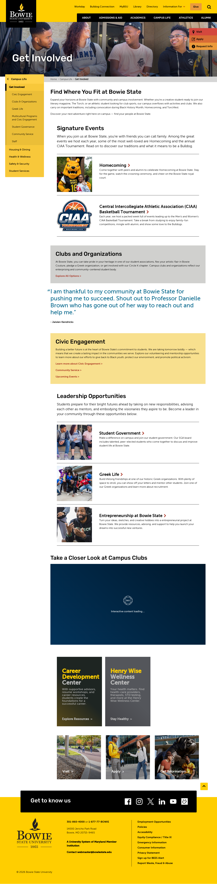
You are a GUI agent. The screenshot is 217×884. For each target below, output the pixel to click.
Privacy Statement (149, 853)
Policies (142, 827)
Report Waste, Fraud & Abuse (155, 863)
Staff (14, 141)
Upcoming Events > (67, 377)
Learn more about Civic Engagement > (79, 364)
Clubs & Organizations (24, 102)
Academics (137, 17)
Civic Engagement (22, 94)
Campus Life (162, 17)
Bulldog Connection (102, 6)
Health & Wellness (20, 157)
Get (175, 772)
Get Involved (17, 87)
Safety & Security (19, 164)
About (86, 17)
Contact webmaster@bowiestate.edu (89, 852)
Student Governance (23, 127)
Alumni (206, 17)
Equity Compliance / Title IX (155, 837)
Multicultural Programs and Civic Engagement (24, 118)
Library (137, 6)
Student (122, 433)
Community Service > (68, 370)
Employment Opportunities (154, 822)
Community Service (22, 134)
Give (196, 6)
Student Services (19, 171)
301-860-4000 (76, 822)
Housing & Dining (19, 149)
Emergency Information (152, 842)
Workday (79, 6)
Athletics (186, 17)
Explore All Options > (68, 276)
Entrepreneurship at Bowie (133, 516)
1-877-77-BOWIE (99, 822)
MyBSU (124, 6)
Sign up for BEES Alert (151, 858)
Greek (111, 475)
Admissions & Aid (110, 17)
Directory (152, 6)
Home (54, 79)
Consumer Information (151, 848)
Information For (174, 6)
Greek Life (17, 109)
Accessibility (145, 832)
